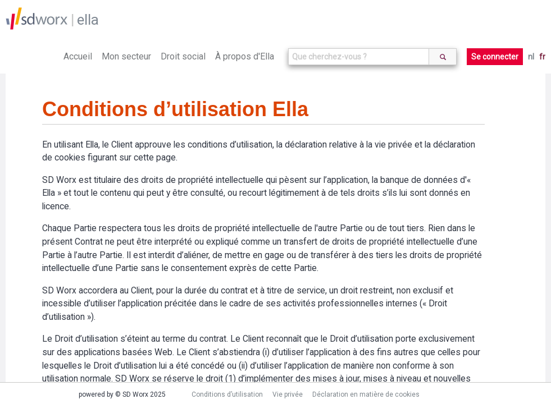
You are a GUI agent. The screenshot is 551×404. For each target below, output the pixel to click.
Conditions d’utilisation (227, 394)
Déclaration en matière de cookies (366, 394)
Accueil (77, 56)
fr (542, 56)
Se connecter (494, 56)
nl (531, 56)
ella (88, 19)
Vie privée (287, 394)
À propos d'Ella (244, 56)
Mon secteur (126, 56)
